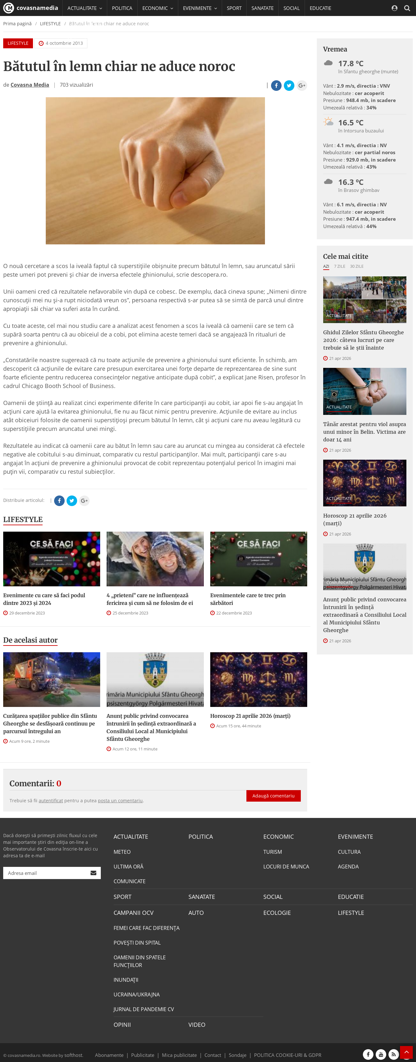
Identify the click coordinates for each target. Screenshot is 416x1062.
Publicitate (150, 1050)
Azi (326, 266)
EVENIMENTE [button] (200, 8)
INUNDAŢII (126, 976)
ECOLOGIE (275, 910)
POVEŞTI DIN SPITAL (137, 939)
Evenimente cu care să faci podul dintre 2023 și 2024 (44, 599)
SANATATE (263, 8)
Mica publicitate (183, 1050)
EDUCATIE (320, 8)
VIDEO (196, 1021)
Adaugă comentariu (273, 789)
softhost (72, 1050)
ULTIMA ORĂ (128, 865)
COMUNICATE (339, 566)
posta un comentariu (120, 800)
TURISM (272, 850)
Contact (212, 1050)
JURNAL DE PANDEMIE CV (144, 1006)
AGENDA (348, 865)
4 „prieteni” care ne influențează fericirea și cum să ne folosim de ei (150, 599)
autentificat (51, 800)
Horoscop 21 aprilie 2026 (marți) (250, 716)
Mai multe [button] (81, 40)
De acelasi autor (30, 640)
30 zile (357, 266)
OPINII (121, 1021)
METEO (122, 850)
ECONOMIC (276, 836)
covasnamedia (30, 8)
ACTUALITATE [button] (85, 8)
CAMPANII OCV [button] (87, 24)
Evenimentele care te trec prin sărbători (248, 599)
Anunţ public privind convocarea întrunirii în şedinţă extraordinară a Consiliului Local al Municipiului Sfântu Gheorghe (151, 727)
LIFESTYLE (23, 519)
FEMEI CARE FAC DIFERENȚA (147, 925)
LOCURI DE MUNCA (286, 865)
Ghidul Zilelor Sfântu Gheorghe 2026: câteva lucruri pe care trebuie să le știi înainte (362, 338)
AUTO (195, 910)
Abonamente (120, 1050)
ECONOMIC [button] (157, 8)
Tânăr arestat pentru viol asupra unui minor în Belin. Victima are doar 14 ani (364, 426)
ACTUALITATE (339, 315)
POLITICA (122, 8)
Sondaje (235, 1050)
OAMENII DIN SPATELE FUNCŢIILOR (140, 958)
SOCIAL (292, 8)
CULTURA (349, 850)
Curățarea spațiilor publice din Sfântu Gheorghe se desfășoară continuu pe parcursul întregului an (50, 723)
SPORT (234, 8)
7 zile (339, 266)
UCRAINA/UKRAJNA (137, 991)
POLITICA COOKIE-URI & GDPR (279, 1050)
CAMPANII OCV (131, 910)
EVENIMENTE (353, 836)
